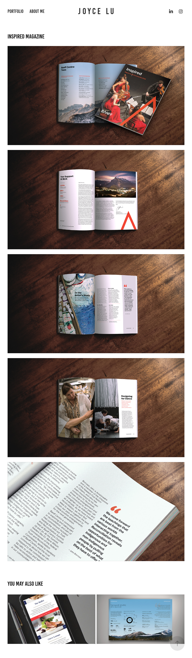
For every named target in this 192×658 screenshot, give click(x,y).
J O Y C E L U (96, 11)
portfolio (15, 11)
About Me (37, 11)
